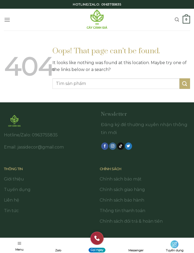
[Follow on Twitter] (128, 146)
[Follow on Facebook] (104, 146)
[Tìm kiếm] (177, 20)
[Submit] (185, 83)
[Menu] (7, 19)
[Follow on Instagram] (112, 146)
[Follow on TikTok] (120, 146)
